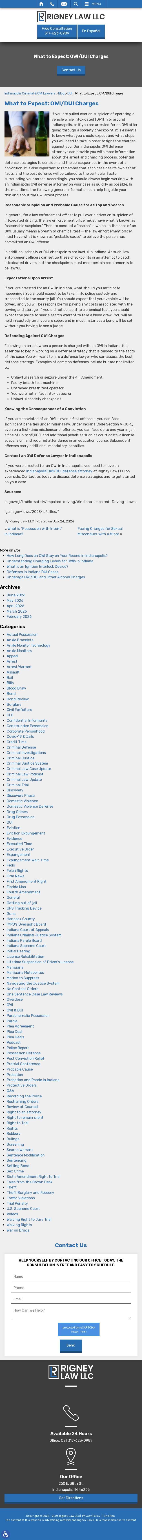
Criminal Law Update (24, 779)
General (13, 897)
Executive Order (20, 849)
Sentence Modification (26, 1155)
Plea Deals (15, 1037)
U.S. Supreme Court (23, 1209)
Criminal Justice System (27, 763)
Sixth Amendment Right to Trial (33, 1177)
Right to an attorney (24, 1112)
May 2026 (15, 600)
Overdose (15, 999)
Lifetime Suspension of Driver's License (40, 962)
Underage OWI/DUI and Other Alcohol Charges (46, 577)
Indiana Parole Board (24, 940)
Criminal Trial (18, 785)
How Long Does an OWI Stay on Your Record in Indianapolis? (57, 556)
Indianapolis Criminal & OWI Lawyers (29, 93)
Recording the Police (24, 1096)
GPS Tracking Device (24, 908)
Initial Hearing (18, 951)
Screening (15, 1144)
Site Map (109, 1515)
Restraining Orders (22, 1101)
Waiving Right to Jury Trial (29, 1219)
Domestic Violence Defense (30, 806)
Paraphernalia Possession (28, 1016)
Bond (11, 694)
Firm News (15, 876)
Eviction (13, 828)
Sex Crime (15, 1171)
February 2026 (19, 616)
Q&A (10, 1091)
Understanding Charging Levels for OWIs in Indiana (50, 561)
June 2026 (16, 595)
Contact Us (71, 70)
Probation (15, 1075)
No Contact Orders (22, 989)
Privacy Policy (91, 1515)
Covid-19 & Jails (20, 736)
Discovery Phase (21, 795)
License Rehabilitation (25, 956)
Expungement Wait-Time (28, 860)
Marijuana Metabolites (25, 972)
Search (76, 4)
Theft (12, 1187)
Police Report (18, 1048)
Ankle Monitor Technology (28, 645)
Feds (11, 865)
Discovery (15, 790)
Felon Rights (17, 871)
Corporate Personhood (26, 731)
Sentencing (17, 1160)
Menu (96, 4)
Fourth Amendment (23, 892)
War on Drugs (18, 1230)
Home (41, 4)
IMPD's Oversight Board (26, 924)
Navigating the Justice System (33, 983)
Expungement (19, 855)
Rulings (13, 1139)
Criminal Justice (20, 758)
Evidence (14, 839)
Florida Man (16, 887)
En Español (91, 31)
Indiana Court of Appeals (28, 930)
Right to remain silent (25, 1117)
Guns (11, 914)
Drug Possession (21, 817)
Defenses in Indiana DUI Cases (32, 572)
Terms (83, 1332)
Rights (12, 1128)
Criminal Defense (21, 747)
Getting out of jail (22, 903)
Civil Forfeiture (19, 710)
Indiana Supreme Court (26, 946)
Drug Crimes (17, 812)
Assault (13, 672)
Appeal (12, 656)
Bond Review (18, 699)
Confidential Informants (27, 720)
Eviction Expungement (26, 833)
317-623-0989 (57, 30)
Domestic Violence (22, 801)
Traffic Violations (21, 1198)
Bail (10, 678)
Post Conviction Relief (25, 1058)
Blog (61, 93)
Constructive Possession (28, 726)
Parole (12, 1021)
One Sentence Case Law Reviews (35, 994)
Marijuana (15, 967)
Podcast (14, 1042)
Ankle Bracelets (20, 640)
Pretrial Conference (23, 1064)
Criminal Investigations (26, 753)
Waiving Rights (19, 1225)
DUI (69, 93)
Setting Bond (18, 1166)
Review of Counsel (22, 1107)
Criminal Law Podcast (25, 774)
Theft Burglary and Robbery (30, 1193)
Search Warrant (20, 1150)
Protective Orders (22, 1085)
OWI (10, 1005)
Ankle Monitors (19, 651)
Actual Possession (22, 634)
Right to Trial (18, 1123)
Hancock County (21, 919)
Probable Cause (20, 1069)
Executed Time (19, 844)
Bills (10, 683)
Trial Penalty (17, 1203)
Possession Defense (24, 1053)
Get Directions (71, 1498)
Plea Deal (14, 1032)
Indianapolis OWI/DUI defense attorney (59, 471)
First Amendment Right (27, 881)
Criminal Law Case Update (29, 769)
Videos (12, 1214)
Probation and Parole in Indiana (33, 1080)
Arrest (12, 661)
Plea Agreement (20, 1026)
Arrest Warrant (19, 667)
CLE (10, 715)
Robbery (13, 1133)
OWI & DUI (15, 1010)
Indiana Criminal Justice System (34, 935)
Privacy (74, 1332)
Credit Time (17, 742)
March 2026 (17, 611)
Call (52, 4)
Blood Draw (16, 688)
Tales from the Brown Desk (29, 1182)
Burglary (14, 704)
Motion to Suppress (23, 978)
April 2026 (15, 606)
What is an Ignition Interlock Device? (37, 566)
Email (64, 4)
